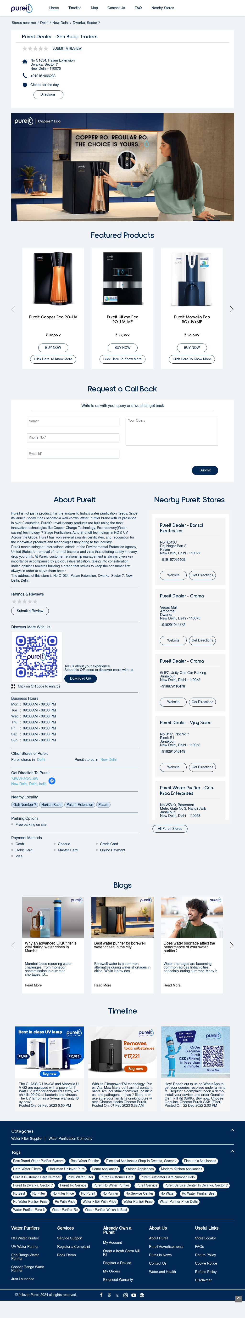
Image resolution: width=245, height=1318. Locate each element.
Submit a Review (67, 48)
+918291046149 (172, 751)
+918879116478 (172, 686)
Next (230, 309)
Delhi (44, 23)
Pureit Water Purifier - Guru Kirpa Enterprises (187, 790)
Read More (33, 985)
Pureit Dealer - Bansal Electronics (181, 527)
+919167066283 (43, 76)
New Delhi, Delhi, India (28, 784)
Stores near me (24, 23)
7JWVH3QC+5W (24, 779)
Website (173, 575)
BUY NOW (53, 348)
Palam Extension (80, 805)
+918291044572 (172, 625)
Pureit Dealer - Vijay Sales (185, 722)
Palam (103, 805)
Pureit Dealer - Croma (182, 595)
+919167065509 (172, 560)
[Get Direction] (52, 783)
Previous (15, 309)
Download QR (80, 678)
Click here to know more (53, 359)
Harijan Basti (51, 805)
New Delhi (60, 23)
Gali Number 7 (24, 805)
